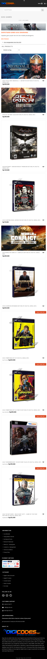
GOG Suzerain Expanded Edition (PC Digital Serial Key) (19, 306)
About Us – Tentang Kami (9, 544)
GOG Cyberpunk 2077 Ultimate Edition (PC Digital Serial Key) (21, 410)
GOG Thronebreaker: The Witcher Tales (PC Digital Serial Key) (21, 462)
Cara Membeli (6, 534)
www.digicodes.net (7, 610)
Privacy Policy (6, 552)
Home (20, 20)
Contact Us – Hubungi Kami (9, 547)
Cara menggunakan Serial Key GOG (12, 42)
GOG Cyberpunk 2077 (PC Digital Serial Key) (15, 358)
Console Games (7, 580)
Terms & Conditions (8, 549)
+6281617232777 (7, 604)
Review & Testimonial (8, 541)
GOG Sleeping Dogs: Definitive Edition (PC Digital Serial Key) (21, 220)
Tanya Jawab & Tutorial (8, 536)
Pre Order (5, 586)
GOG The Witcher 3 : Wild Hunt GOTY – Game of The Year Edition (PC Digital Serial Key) (19, 514)
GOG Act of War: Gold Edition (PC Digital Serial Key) (18, 114)
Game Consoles (7, 583)
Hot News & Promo (7, 539)
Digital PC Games (7, 578)
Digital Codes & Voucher (9, 575)
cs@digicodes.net (7, 607)
